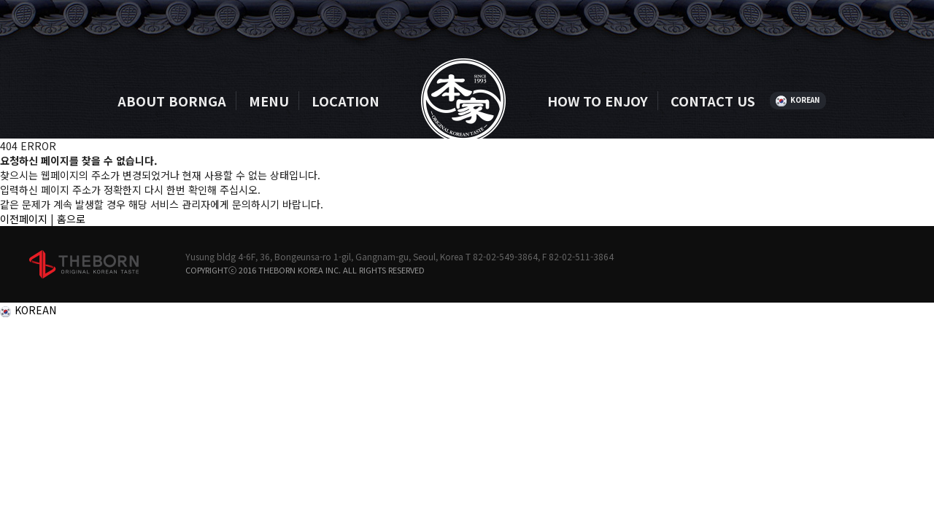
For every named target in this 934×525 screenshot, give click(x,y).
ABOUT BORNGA (171, 100)
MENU (269, 100)
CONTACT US (713, 100)
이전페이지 (23, 218)
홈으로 (71, 218)
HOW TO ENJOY (597, 100)
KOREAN (805, 100)
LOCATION (345, 100)
